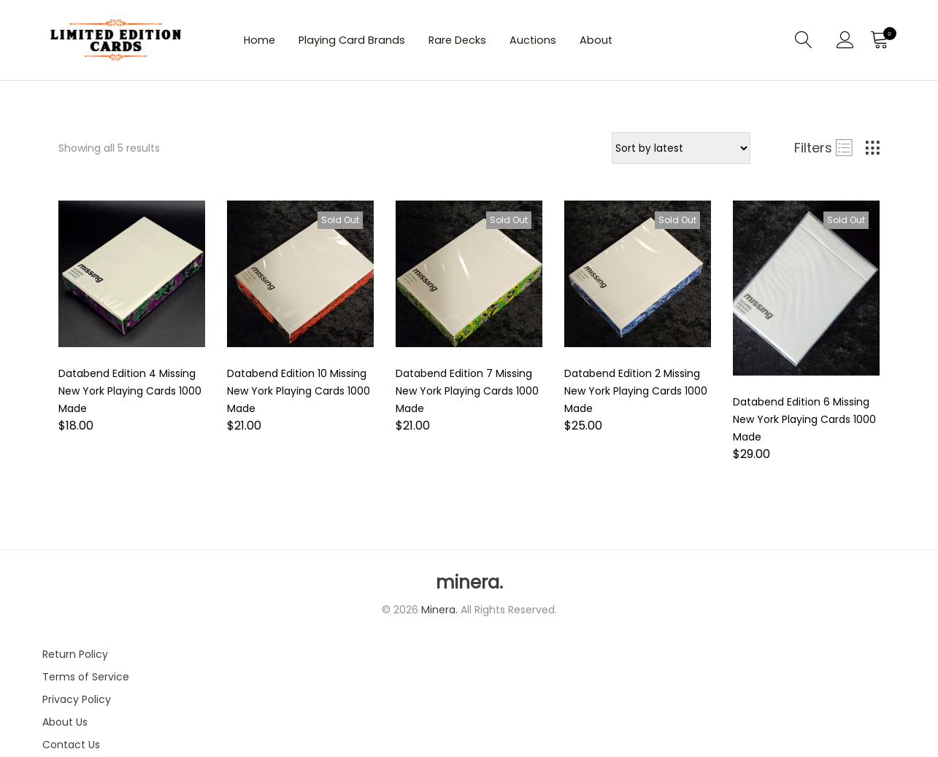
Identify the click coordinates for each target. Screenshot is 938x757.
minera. (469, 588)
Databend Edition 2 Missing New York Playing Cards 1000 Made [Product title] (635, 396)
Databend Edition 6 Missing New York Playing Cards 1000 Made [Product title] (804, 424)
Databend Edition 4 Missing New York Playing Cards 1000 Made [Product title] (129, 396)
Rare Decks (487, 42)
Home (264, 42)
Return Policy (75, 659)
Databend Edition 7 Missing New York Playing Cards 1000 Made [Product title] (467, 396)
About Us (65, 727)
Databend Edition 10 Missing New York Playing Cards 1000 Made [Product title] (298, 396)
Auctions (574, 42)
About (646, 42)
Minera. (441, 614)
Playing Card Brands (368, 42)
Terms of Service (85, 682)
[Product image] (131, 279)
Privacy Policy (76, 704)
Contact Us (71, 749)
